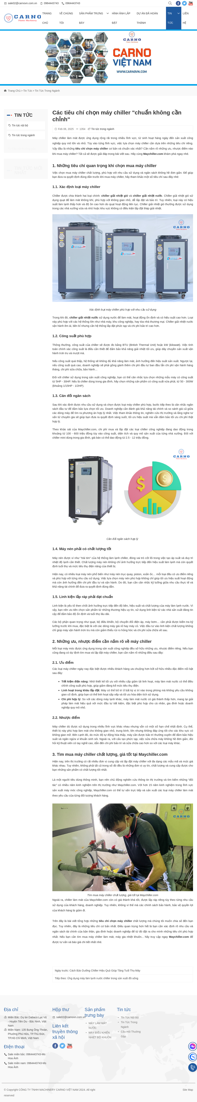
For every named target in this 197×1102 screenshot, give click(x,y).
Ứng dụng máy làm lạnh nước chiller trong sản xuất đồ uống (102, 980)
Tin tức (174, 18)
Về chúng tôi (66, 18)
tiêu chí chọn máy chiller (115, 920)
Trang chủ (47, 18)
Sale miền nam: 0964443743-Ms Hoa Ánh (27, 1067)
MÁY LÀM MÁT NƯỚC (98, 1028)
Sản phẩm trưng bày (94, 18)
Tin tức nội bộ (18, 125)
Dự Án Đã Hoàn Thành (147, 18)
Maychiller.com (179, 936)
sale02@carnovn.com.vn (22, 3)
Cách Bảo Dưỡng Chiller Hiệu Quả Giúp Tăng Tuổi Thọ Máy (105, 973)
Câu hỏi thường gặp (22, 148)
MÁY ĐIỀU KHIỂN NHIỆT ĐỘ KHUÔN (100, 1037)
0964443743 (51, 3)
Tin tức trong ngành (47, 90)
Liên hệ (186, 18)
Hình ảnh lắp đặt (121, 18)
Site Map (188, 1089)
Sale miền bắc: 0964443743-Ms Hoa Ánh (26, 1058)
